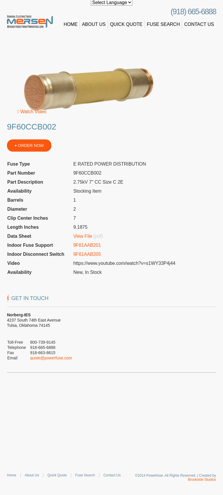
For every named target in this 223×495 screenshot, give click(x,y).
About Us (94, 24)
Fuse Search (163, 24)
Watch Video (31, 111)
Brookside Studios (202, 480)
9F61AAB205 (87, 254)
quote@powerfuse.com (51, 358)
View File (82, 236)
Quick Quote (126, 24)
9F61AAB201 (87, 245)
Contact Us (199, 24)
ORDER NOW (29, 145)
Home (71, 24)
